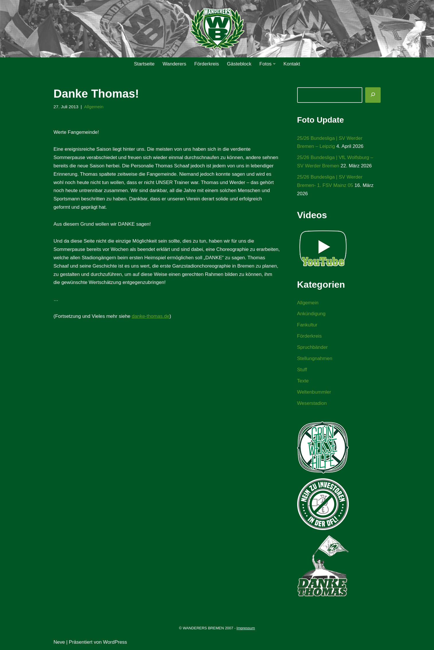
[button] (274, 64)
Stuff (302, 369)
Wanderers (174, 64)
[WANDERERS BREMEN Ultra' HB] (217, 29)
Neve (59, 642)
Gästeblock (239, 64)
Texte (303, 381)
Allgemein (93, 106)
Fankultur (307, 325)
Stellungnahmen (314, 358)
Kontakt (291, 64)
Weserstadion (312, 403)
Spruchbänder (312, 347)
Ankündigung (311, 313)
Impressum (246, 628)
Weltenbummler (314, 392)
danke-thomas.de (150, 316)
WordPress (115, 642)
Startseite (144, 64)
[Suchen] (373, 95)
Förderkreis (206, 64)
